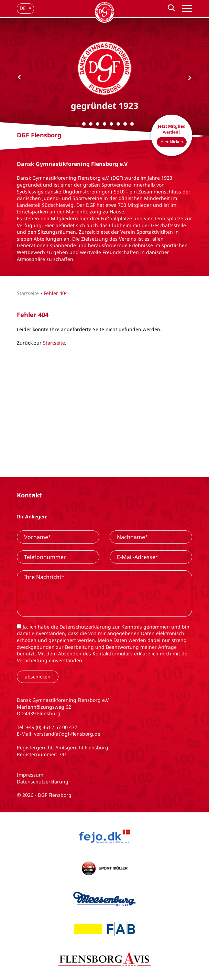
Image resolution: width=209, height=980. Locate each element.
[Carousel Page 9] (132, 124)
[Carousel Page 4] (97, 124)
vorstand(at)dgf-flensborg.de (67, 733)
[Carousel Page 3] (90, 124)
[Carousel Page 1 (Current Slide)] (77, 124)
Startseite (54, 342)
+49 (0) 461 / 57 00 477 (51, 727)
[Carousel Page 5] (104, 124)
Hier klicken (172, 142)
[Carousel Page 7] (118, 124)
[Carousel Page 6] (111, 124)
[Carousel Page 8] (125, 124)
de (23, 8)
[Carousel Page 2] (84, 124)
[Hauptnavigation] (187, 8)
